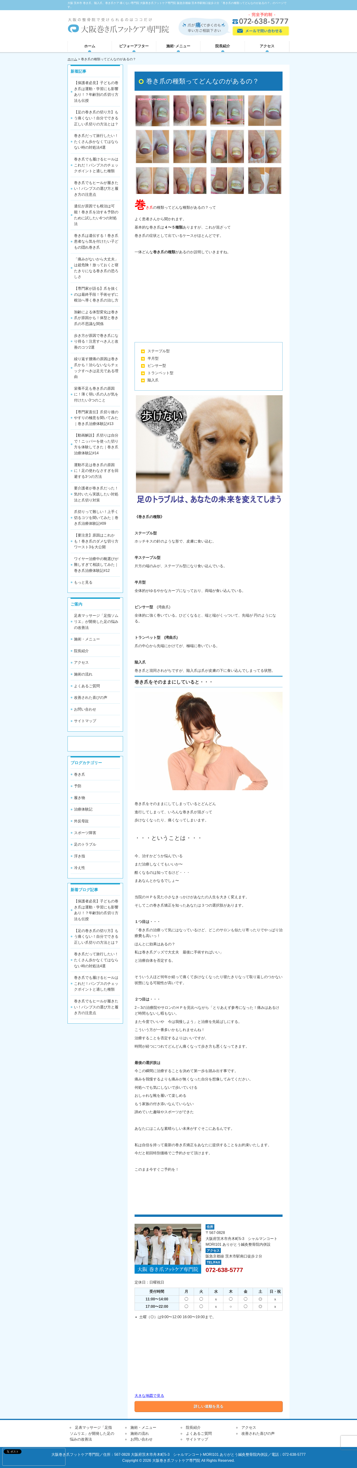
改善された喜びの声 (90, 697)
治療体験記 (83, 809)
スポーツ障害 (85, 833)
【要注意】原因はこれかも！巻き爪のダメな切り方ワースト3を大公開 (96, 541)
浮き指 (79, 856)
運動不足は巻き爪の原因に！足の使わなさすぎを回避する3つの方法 (96, 471)
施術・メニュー (87, 639)
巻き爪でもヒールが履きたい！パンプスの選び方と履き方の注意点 (96, 188)
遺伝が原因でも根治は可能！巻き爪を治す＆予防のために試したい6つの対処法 (96, 215)
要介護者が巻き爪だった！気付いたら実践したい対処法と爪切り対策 (96, 494)
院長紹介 (222, 46)
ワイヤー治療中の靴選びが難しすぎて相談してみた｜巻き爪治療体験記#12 (96, 565)
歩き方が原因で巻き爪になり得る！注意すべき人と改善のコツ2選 (96, 341)
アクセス (267, 46)
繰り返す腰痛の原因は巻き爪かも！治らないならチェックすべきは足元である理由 (96, 368)
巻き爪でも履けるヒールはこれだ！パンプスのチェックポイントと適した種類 (96, 165)
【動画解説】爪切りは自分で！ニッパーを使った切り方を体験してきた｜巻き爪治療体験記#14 (96, 444)
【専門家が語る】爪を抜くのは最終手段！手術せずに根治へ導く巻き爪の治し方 (96, 294)
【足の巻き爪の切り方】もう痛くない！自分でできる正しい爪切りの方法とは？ (96, 118)
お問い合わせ (85, 709)
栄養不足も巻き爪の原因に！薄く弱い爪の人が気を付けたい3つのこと (96, 394)
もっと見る (83, 582)
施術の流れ (83, 674)
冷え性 (79, 868)
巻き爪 (79, 774)
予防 (77, 786)
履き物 (79, 798)
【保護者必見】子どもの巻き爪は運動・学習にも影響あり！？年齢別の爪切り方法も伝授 (96, 91)
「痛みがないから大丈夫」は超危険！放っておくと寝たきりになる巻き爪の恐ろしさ (96, 268)
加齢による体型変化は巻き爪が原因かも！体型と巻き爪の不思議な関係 (96, 318)
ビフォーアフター (134, 46)
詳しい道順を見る (208, 1406)
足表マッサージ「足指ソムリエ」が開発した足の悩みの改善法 (96, 621)
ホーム (89, 46)
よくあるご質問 (87, 686)
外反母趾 (81, 821)
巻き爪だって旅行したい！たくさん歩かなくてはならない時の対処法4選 (96, 141)
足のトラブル (85, 844)
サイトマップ (85, 721)
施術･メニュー (178, 46)
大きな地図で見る (149, 1396)
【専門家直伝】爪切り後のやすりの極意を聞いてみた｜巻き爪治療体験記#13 (96, 418)
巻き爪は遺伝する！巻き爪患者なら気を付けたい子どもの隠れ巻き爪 (96, 241)
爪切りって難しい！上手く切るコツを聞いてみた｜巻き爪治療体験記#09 (96, 517)
